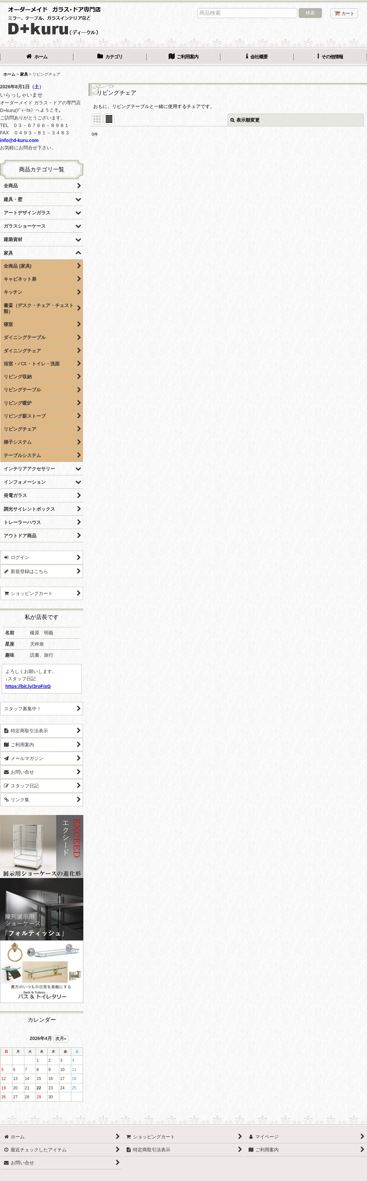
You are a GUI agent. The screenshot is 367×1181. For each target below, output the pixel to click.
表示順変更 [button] (245, 120)
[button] (330, 57)
